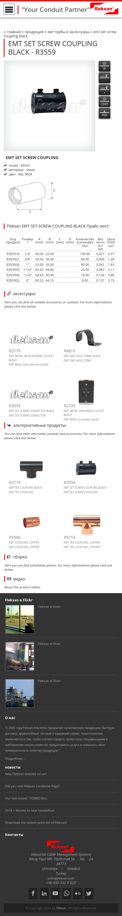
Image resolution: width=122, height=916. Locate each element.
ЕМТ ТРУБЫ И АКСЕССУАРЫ (68, 31)
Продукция (34, 31)
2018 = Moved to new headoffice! (30, 810)
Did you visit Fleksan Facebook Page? (32, 786)
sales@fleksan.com (61, 878)
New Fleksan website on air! (25, 774)
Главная (14, 31)
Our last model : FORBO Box (26, 798)
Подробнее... (15, 758)
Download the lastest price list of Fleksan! (36, 822)
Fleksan (61, 908)
